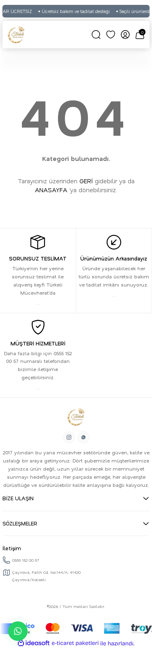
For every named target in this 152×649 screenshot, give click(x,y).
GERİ (86, 181)
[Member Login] (125, 34)
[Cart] (140, 34)
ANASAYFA (51, 190)
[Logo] (16, 34)
